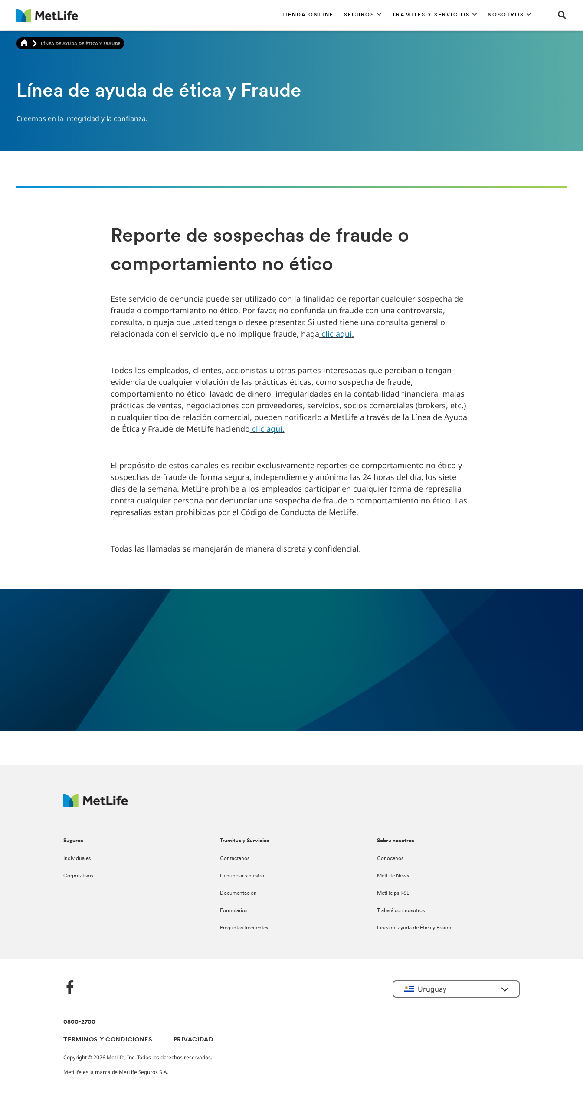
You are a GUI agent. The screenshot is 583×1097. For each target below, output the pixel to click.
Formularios (233, 910)
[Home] (24, 44)
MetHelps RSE (393, 893)
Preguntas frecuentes (244, 928)
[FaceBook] (70, 988)
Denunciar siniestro (242, 876)
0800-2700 (79, 1022)
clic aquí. (268, 429)
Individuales (77, 858)
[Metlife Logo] (95, 805)
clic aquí (336, 333)
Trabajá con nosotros (401, 910)
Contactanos (234, 858)
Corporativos (78, 876)
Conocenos (390, 858)
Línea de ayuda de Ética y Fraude (414, 928)
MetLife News (393, 876)
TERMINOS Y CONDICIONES (107, 1040)
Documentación (238, 893)
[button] (363, 15)
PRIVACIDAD (193, 1040)
